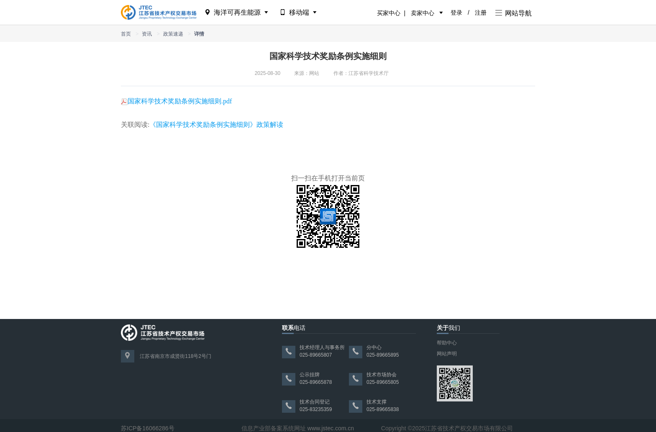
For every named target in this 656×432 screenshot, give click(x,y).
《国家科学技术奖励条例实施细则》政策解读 (216, 124)
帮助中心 (447, 343)
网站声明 (447, 354)
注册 (481, 12)
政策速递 (173, 34)
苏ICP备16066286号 (147, 428)
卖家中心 (422, 13)
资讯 (147, 34)
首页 (126, 34)
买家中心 (388, 13)
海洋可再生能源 (237, 12)
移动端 (298, 12)
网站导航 (513, 13)
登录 (456, 12)
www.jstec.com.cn (331, 428)
